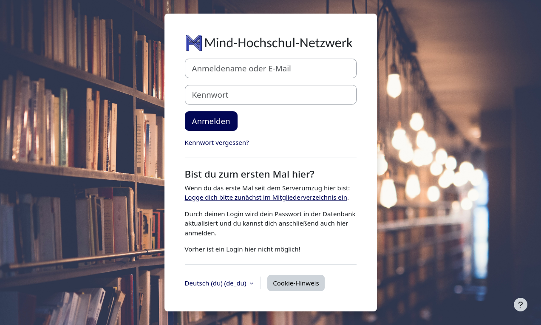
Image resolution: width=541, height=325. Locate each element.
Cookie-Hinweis (296, 283)
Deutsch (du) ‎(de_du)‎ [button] (216, 283)
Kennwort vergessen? (217, 142)
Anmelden (211, 121)
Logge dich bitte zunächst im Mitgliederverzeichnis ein (266, 197)
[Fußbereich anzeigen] (520, 304)
